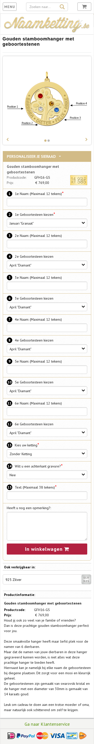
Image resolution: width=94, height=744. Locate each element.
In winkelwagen (47, 549)
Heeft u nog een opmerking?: (29, 508)
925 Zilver (48, 579)
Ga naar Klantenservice (47, 724)
